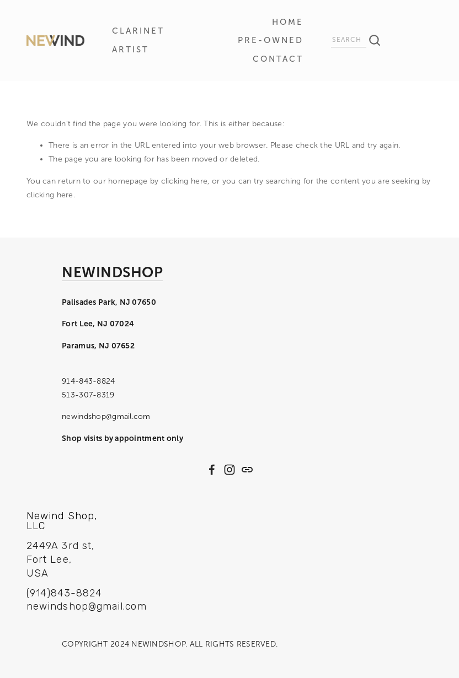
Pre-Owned (270, 40)
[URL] (247, 469)
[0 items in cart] (420, 40)
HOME (287, 22)
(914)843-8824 (64, 593)
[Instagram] (229, 469)
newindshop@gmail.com (76, 606)
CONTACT (278, 59)
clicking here (184, 181)
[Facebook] (211, 469)
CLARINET (138, 30)
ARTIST (130, 49)
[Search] (348, 41)
